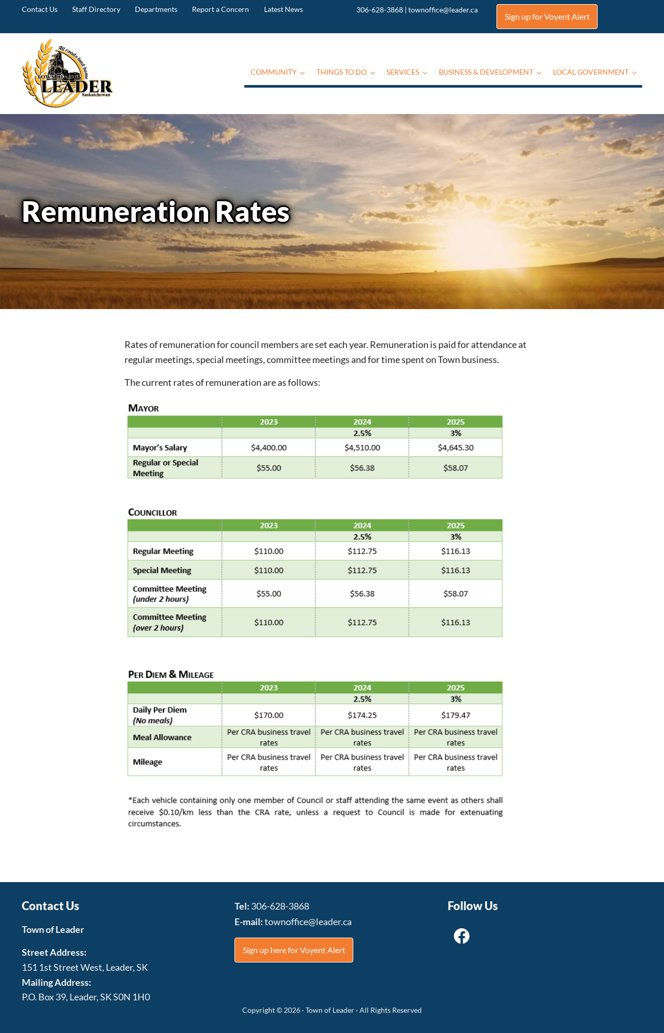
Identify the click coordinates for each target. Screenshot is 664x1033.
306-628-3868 (379, 9)
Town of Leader (330, 1010)
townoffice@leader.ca (443, 9)
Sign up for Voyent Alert (547, 16)
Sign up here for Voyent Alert (294, 949)
